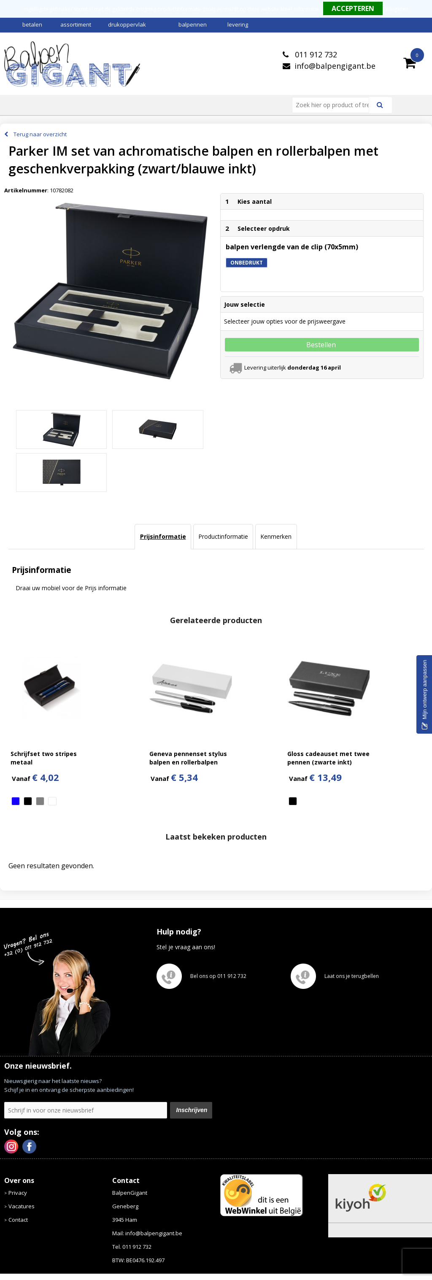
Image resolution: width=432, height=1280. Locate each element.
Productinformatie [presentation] (223, 536)
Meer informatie (300, 9)
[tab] (163, 536)
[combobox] (334, 105)
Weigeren (397, 9)
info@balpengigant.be (334, 66)
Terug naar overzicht (40, 134)
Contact (18, 1219)
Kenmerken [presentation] (276, 536)
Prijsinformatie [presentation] (163, 536)
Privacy (17, 1192)
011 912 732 (315, 54)
